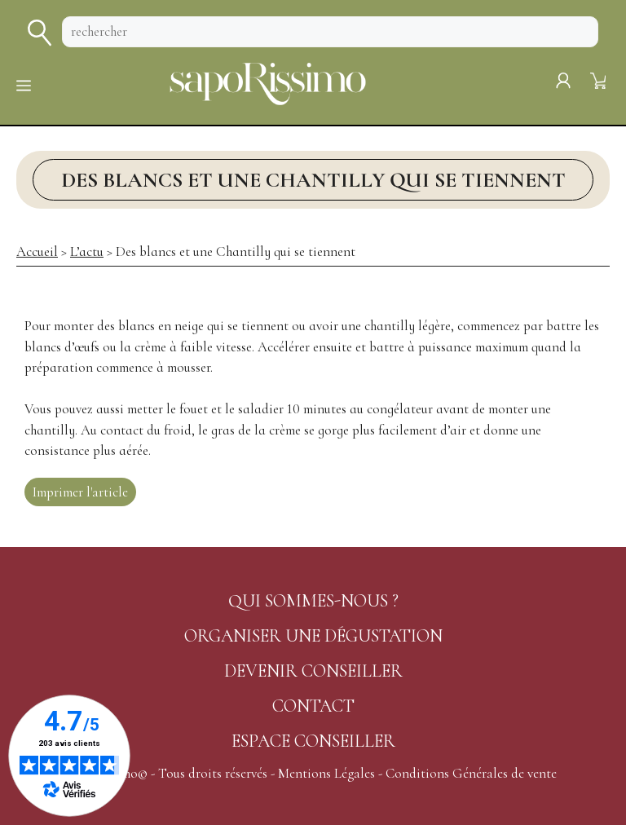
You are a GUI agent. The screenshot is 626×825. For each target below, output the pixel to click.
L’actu (87, 251)
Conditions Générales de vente (471, 773)
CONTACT (313, 706)
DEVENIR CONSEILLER (313, 671)
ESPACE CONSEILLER (313, 741)
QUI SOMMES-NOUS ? (313, 600)
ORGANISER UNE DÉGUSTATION (313, 635)
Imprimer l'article (80, 492)
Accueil (37, 251)
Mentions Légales (326, 773)
